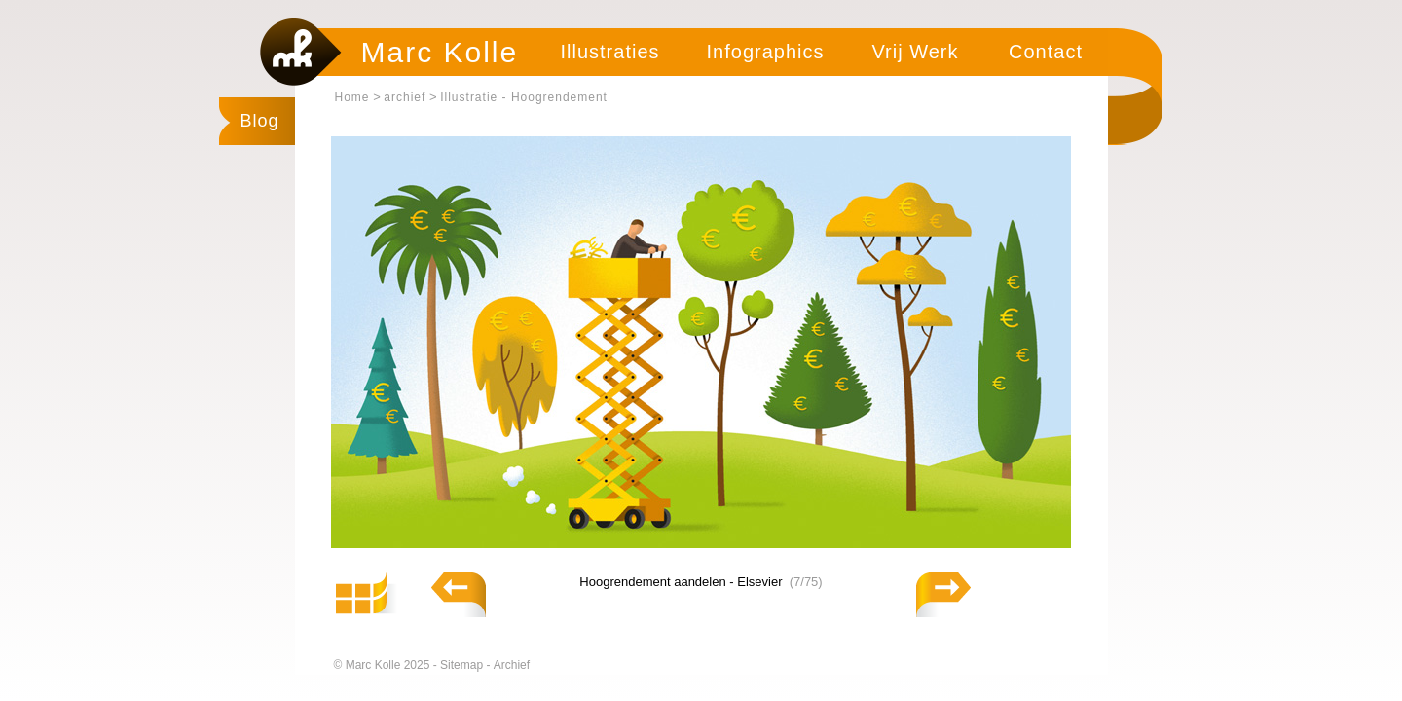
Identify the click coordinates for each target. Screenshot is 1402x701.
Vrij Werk (915, 51)
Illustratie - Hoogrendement (524, 97)
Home (352, 97)
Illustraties (609, 51)
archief (404, 97)
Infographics (766, 51)
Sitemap (463, 665)
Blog (259, 120)
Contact (1046, 51)
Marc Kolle (440, 52)
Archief (512, 665)
